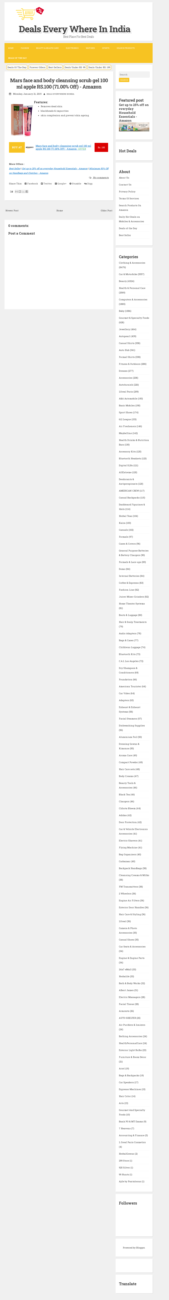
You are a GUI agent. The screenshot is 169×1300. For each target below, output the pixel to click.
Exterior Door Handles (132, 907)
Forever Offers (37, 67)
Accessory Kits (127, 451)
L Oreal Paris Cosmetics (132, 1142)
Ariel (122, 1068)
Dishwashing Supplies (132, 725)
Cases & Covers (127, 543)
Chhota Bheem (127, 808)
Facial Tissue (127, 1004)
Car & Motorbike (128, 274)
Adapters (124, 700)
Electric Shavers (128, 840)
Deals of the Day (128, 228)
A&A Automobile (128, 398)
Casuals (124, 529)
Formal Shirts (127, 356)
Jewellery (125, 329)
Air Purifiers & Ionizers (132, 1024)
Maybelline (125, 433)
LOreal (123, 921)
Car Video (125, 693)
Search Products (126, 48)
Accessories (126, 377)
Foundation (126, 679)
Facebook (31, 183)
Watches (90, 48)
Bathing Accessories (131, 1036)
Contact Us (125, 184)
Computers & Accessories (133, 299)
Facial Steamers (128, 718)
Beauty (123, 281)
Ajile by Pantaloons (130, 1181)
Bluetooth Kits (127, 654)
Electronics (72, 48)
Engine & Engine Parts (131, 957)
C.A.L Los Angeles (129, 661)
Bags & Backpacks (129, 1075)
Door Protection (128, 822)
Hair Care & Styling (130, 914)
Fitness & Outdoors (130, 363)
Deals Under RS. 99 (75, 67)
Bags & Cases (126, 640)
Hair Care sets (127, 769)
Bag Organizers (128, 854)
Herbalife (124, 976)
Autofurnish (126, 384)
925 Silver (125, 1167)
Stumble (75, 183)
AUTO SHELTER (128, 1017)
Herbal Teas (126, 515)
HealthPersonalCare (131, 1043)
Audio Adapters (128, 633)
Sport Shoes (126, 412)
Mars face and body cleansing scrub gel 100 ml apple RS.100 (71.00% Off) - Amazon (59, 83)
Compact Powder (128, 762)
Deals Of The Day (17, 67)
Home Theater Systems (132, 603)
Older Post (106, 210)
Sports (105, 48)
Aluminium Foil (128, 736)
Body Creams (126, 776)
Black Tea (125, 794)
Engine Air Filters (129, 900)
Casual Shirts (127, 343)
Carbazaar (125, 861)
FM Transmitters (129, 886)
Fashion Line (127, 589)
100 (101, 147)
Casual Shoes (127, 939)
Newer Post (12, 210)
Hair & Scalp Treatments (133, 621)
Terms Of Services (129, 198)
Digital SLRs (126, 465)
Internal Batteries (129, 575)
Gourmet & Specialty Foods (134, 317)
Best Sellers (55, 67)
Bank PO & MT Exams (131, 1121)
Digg (88, 183)
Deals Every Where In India (74, 29)
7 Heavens (125, 1128)
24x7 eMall (125, 969)
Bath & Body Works (130, 983)
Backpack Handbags (131, 868)
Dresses (123, 370)
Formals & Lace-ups (130, 562)
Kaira (122, 522)
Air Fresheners (128, 426)
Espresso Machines (130, 1089)
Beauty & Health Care (47, 48)
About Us (124, 177)
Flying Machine (128, 847)
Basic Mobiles (127, 405)
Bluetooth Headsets (130, 458)
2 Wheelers (125, 893)
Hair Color (125, 1096)
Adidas (123, 815)
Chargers (124, 801)
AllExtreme (125, 472)
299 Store (124, 1160)
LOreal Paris (126, 391)
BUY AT (17, 147)
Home (11, 48)
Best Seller (14, 168)
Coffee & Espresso (129, 582)
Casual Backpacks (129, 497)
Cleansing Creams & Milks (134, 875)
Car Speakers (126, 1082)
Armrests (124, 1010)
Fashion (25, 48)
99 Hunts (124, 1174)
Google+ (60, 183)
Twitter (46, 183)
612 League (125, 419)
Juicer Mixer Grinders (132, 596)
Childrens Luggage (130, 647)
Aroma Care (126, 755)
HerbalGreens (127, 1153)
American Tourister (130, 686)
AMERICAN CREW (129, 490)
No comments (101, 177)
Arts (121, 1103)
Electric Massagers (130, 997)
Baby (122, 310)
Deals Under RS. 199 (99, 67)
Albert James (126, 990)
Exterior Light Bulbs (130, 1050)
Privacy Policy (127, 191)
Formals (124, 536)
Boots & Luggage (128, 615)
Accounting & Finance (132, 1135)
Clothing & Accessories (132, 262)
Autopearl (125, 336)
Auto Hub (124, 350)
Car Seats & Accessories (132, 946)
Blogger (140, 1247)
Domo (122, 568)
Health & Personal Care (132, 288)
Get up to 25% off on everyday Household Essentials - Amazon (55, 168)
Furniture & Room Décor (132, 1057)
